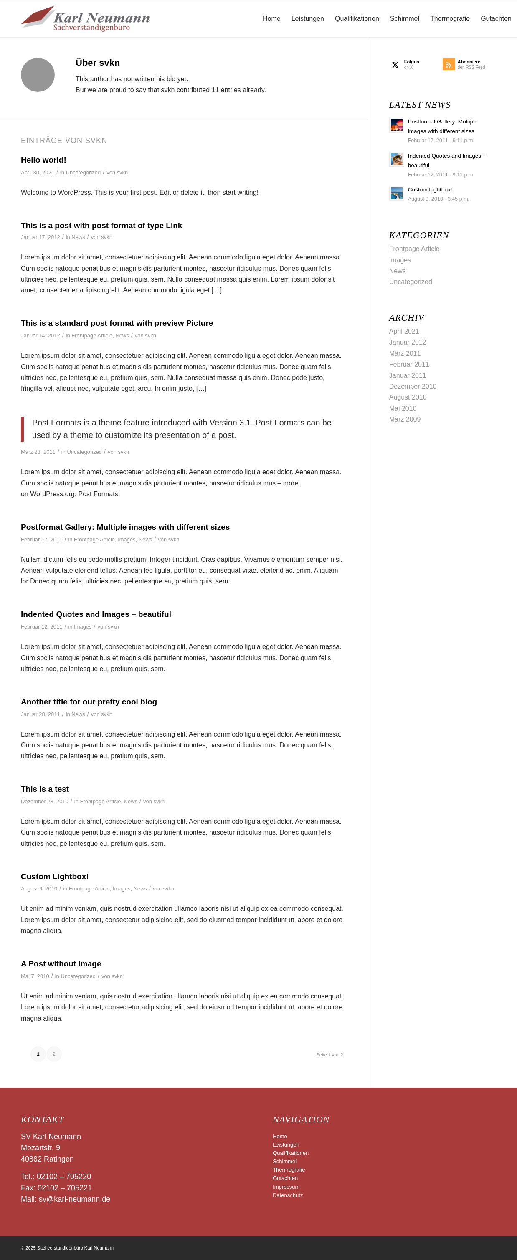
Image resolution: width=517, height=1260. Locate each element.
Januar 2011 (407, 375)
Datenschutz (288, 1195)
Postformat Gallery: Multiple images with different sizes (125, 527)
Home (280, 1136)
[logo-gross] (85, 18)
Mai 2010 (403, 408)
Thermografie (289, 1170)
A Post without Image (61, 963)
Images (126, 539)
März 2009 (405, 419)
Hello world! (43, 160)
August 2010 (408, 397)
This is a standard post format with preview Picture (117, 323)
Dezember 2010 (413, 386)
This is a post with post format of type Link (101, 225)
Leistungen (286, 1145)
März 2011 (405, 353)
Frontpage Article (91, 335)
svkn (122, 172)
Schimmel (285, 1161)
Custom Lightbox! (55, 876)
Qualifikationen (291, 1153)
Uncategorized (83, 172)
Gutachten (285, 1178)
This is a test (45, 789)
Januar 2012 (407, 342)
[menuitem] (271, 18)
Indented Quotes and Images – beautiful (96, 614)
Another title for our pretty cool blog (89, 701)
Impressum (286, 1187)
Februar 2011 (409, 364)
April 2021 (404, 331)
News (78, 237)
